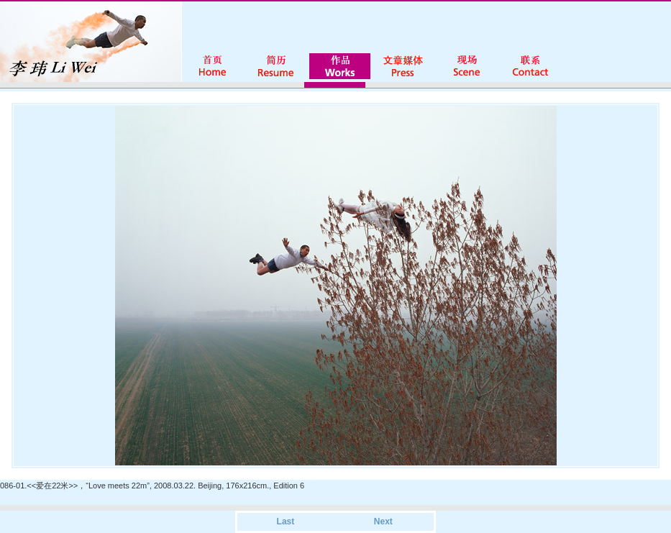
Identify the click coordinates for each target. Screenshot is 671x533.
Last (286, 521)
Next (383, 521)
